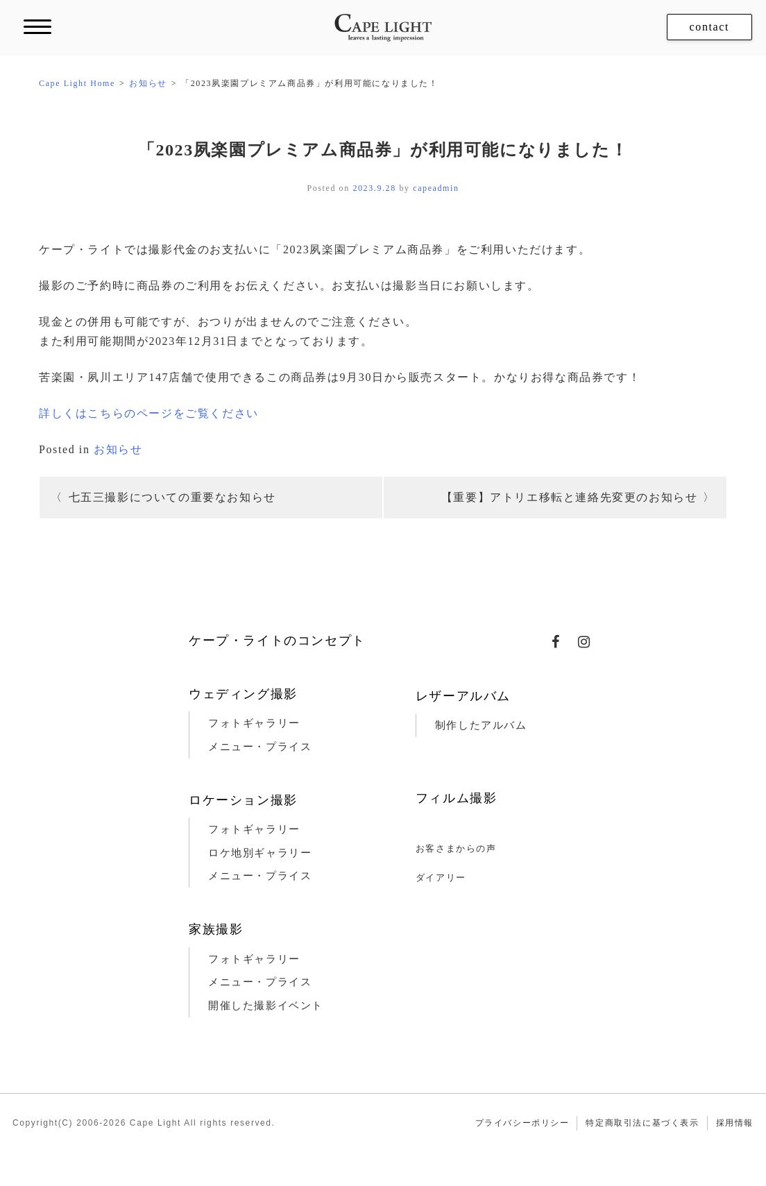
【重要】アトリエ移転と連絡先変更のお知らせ (569, 497)
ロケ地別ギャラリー (260, 852)
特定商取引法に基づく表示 (642, 1123)
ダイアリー (441, 877)
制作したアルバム (481, 725)
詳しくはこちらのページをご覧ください (149, 413)
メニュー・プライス (260, 746)
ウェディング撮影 (243, 694)
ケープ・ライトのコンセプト (277, 640)
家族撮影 (216, 929)
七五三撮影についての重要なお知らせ (172, 497)
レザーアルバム (463, 696)
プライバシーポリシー (522, 1123)
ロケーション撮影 (243, 800)
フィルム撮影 (456, 798)
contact (709, 27)
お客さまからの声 (456, 848)
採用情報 (735, 1123)
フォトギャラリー (254, 723)
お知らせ (118, 449)
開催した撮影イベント (265, 1005)
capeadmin (436, 188)
